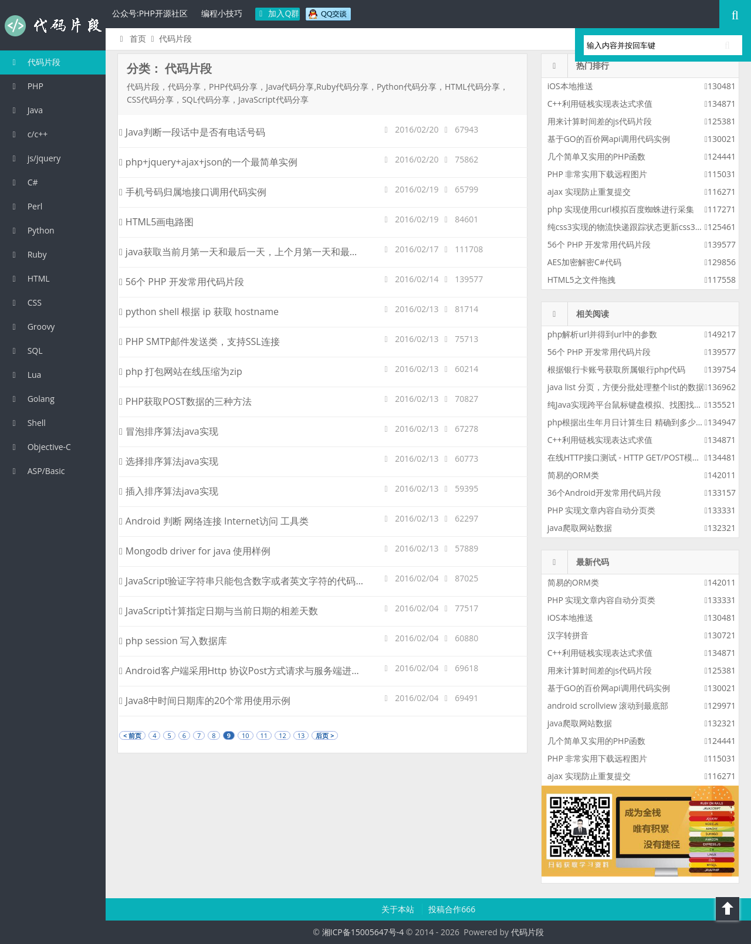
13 (301, 735)
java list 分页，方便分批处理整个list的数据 (625, 387)
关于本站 (399, 909)
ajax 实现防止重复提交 (589, 191)
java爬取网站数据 (579, 527)
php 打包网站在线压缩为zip (180, 371)
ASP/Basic (37, 470)
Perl (25, 206)
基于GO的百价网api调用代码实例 (608, 138)
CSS (25, 302)
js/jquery (34, 158)
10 (245, 735)
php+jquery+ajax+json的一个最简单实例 (208, 161)
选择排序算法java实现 (168, 461)
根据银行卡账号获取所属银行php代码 (616, 369)
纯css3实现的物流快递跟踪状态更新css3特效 (629, 226)
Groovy (32, 326)
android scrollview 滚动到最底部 (607, 705)
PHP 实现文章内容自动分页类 (601, 510)
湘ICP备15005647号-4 (363, 932)
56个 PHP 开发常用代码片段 (181, 281)
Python (32, 230)
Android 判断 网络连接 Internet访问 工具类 (214, 521)
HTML (29, 278)
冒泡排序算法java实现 (168, 431)
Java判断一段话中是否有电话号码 (192, 132)
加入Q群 (278, 13)
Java (26, 110)
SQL (26, 350)
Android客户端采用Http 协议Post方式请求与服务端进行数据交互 (258, 670)
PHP (26, 86)
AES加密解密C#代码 (584, 262)
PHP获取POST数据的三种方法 (185, 401)
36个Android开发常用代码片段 (604, 492)
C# (23, 182)
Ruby (27, 254)
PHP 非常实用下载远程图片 (597, 174)
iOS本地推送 (570, 86)
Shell (27, 422)
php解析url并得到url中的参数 (602, 334)
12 (282, 735)
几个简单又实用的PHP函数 (596, 156)
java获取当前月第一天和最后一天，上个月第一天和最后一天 (248, 251)
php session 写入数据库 (173, 640)
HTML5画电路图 (156, 221)
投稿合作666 (451, 909)
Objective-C (40, 446)
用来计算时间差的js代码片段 (599, 121)
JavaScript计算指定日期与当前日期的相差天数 (218, 610)
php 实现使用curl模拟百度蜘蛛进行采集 (620, 209)
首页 (131, 38)
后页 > (325, 735)
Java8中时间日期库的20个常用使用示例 (204, 700)
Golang (32, 398)
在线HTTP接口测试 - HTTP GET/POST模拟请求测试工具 (648, 457)
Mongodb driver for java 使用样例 (194, 550)
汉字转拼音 (567, 635)
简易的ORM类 (573, 475)
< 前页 (132, 735)
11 (264, 735)
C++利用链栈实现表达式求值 (599, 103)
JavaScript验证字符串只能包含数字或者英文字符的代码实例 (246, 580)
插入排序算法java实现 (168, 491)
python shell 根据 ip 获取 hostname (199, 311)
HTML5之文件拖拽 (581, 279)
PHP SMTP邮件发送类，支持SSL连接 (199, 341)
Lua (25, 374)
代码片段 (53, 26)
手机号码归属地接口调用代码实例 (192, 191)
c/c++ (28, 134)
